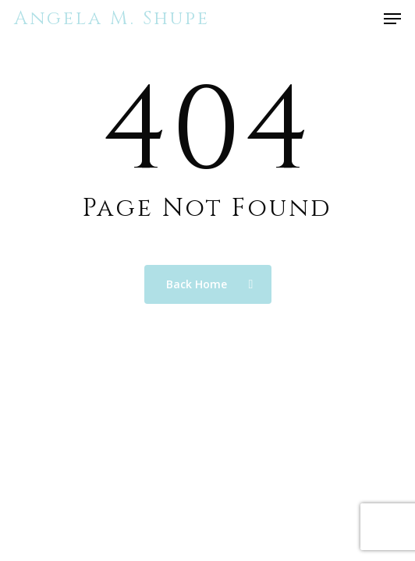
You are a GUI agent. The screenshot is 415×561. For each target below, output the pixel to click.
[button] (392, 18)
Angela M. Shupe (112, 18)
